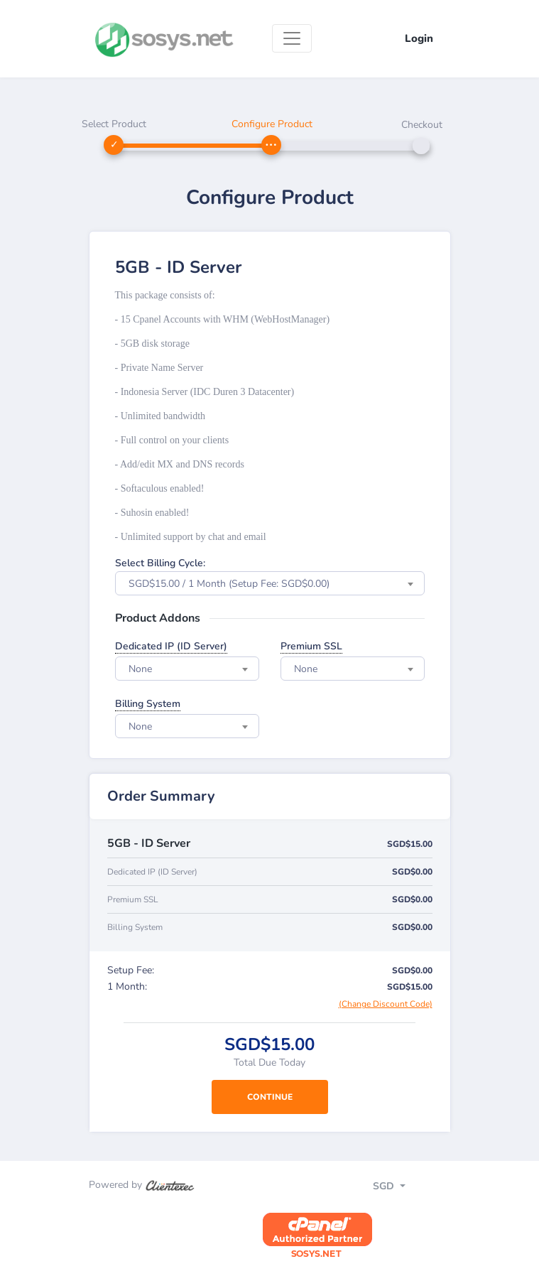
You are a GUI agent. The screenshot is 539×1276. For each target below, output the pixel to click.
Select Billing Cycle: (160, 563)
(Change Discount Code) (385, 1004)
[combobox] (270, 583)
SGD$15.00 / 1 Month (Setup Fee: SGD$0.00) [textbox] (229, 583)
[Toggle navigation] (292, 38)
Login (419, 38)
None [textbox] (140, 669)
